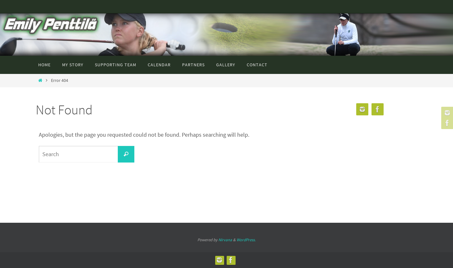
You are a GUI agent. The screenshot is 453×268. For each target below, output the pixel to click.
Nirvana (225, 240)
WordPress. (246, 240)
